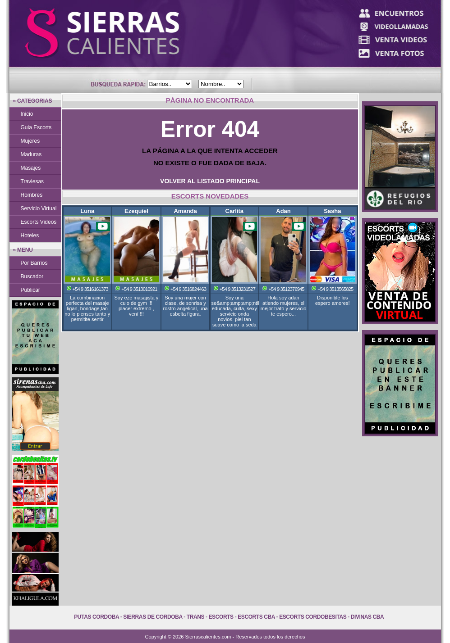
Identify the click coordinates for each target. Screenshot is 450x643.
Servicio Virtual (39, 208)
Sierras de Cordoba (152, 617)
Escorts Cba (256, 617)
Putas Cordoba (96, 617)
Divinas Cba (367, 617)
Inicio (27, 114)
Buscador (32, 276)
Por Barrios (34, 263)
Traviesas (32, 181)
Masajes (31, 168)
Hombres (32, 195)
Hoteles (30, 235)
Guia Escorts (36, 127)
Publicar (30, 290)
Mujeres (30, 141)
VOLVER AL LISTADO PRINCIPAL (210, 181)
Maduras (31, 154)
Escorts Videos (39, 222)
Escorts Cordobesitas (312, 617)
